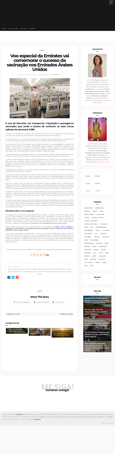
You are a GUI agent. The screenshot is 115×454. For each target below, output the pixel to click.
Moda (85, 240)
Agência (32, 28)
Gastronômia (88, 233)
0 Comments (55, 74)
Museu (107, 243)
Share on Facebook (23, 302)
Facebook (87, 174)
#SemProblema (99, 208)
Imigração (103, 233)
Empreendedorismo (101, 227)
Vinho (86, 265)
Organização (102, 246)
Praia (107, 253)
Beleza (101, 211)
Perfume (103, 249)
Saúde (86, 259)
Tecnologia (101, 259)
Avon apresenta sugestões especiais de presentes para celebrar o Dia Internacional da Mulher (97, 346)
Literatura (97, 237)
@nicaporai (37, 419)
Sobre (4, 28)
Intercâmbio (87, 237)
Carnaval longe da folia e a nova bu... (15, 330)
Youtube (97, 188)
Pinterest (97, 181)
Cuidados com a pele (97, 217)
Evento (98, 230)
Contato (23, 28)
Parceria (96, 249)
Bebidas (95, 211)
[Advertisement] (47, 13)
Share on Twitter (42, 302)
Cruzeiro (86, 217)
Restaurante (102, 256)
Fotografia (106, 230)
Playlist (100, 253)
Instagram (97, 174)
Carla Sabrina (100, 214)
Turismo (97, 262)
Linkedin (88, 181)
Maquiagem (105, 237)
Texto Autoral (88, 262)
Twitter (88, 188)
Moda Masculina (89, 243)
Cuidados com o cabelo (91, 224)
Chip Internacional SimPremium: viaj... (38, 332)
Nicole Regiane (13, 266)
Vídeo (91, 265)
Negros (94, 246)
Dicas (91, 227)
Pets (94, 253)
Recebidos (87, 256)
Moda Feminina (94, 240)
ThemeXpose (19, 414)
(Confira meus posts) (102, 162)
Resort (94, 256)
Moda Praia (99, 243)
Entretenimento (88, 230)
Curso (86, 227)
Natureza (87, 246)
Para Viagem (13, 28)
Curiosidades (103, 224)
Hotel (96, 233)
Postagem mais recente (13, 314)
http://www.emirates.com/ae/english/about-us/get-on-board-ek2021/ (46, 223)
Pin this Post (59, 302)
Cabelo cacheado (89, 214)
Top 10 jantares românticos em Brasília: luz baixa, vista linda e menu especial (97, 334)
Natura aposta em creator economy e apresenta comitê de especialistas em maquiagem (97, 323)
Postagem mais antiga (66, 314)
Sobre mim (93, 259)
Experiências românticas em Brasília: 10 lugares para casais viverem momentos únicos (97, 300)
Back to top (107, 423)
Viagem (42, 50)
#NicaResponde (88, 208)
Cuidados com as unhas (91, 220)
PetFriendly (87, 253)
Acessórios (87, 211)
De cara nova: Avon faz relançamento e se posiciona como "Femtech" (96, 311)
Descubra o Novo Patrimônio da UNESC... (62, 334)
